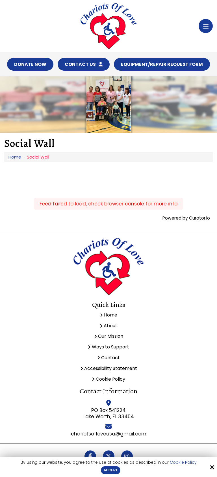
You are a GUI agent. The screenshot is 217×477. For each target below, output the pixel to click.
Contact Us (84, 64)
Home (14, 157)
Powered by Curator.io (186, 218)
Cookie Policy (183, 462)
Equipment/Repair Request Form (162, 64)
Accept (111, 470)
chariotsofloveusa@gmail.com (108, 433)
